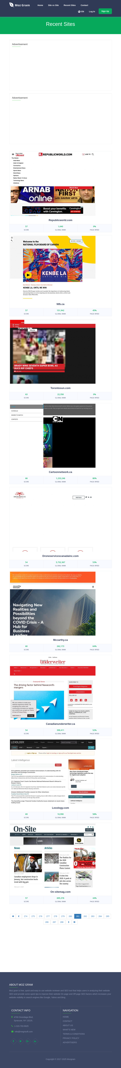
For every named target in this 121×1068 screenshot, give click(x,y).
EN (82, 11)
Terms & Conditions (74, 1034)
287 (54, 922)
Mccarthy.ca (60, 640)
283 (92, 916)
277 (48, 916)
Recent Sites (70, 5)
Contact (84, 5)
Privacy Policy (71, 1038)
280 (70, 916)
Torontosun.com (60, 388)
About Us (68, 1025)
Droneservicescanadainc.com (60, 556)
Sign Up (105, 11)
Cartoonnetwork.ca (60, 472)
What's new (69, 1030)
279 (63, 916)
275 (33, 916)
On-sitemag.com (60, 891)
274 (25, 916)
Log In (92, 11)
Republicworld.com (60, 220)
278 (55, 916)
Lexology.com (60, 807)
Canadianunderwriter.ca (60, 724)
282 (85, 916)
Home (40, 5)
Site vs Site (53, 5)
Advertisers (70, 1042)
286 (46, 922)
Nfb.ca (60, 304)
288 (61, 922)
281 (77, 916)
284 (100, 916)
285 (107, 916)
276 (40, 916)
